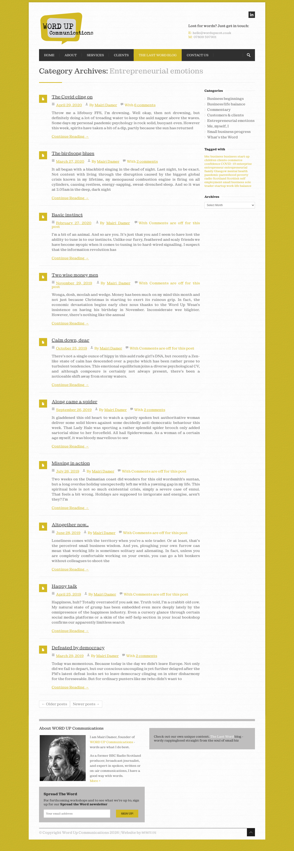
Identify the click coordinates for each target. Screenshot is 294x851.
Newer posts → (86, 704)
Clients (121, 55)
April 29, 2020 (69, 105)
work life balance (238, 186)
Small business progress (229, 132)
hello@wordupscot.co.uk (212, 33)
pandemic (211, 175)
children (210, 160)
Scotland (219, 178)
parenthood (227, 175)
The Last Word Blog (158, 55)
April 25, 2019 (68, 594)
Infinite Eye (149, 832)
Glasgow (220, 171)
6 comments (144, 105)
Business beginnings (225, 99)
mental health (237, 171)
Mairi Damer (106, 105)
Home (49, 55)
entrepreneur (214, 167)
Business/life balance (226, 104)
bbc (207, 156)
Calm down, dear (70, 340)
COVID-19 (228, 164)
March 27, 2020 (70, 161)
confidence (212, 164)
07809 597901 (205, 37)
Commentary (219, 110)
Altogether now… (70, 525)
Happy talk (64, 586)
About (71, 55)
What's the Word (222, 137)
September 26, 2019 (74, 409)
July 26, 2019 (67, 471)
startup (220, 186)
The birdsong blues (73, 153)
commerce (235, 160)
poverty (242, 175)
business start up (236, 156)
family (208, 171)
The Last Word (222, 736)
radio (208, 178)
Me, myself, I (218, 126)
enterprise (244, 164)
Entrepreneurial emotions (230, 121)
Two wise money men (75, 275)
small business (233, 182)
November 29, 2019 (74, 283)
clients (222, 160)
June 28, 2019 (68, 532)
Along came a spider (74, 402)
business (216, 156)
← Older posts (54, 704)
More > (95, 781)
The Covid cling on (72, 97)
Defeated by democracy (78, 648)
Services (95, 55)
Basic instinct (67, 215)
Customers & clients (225, 115)
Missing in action (71, 463)
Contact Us (197, 55)
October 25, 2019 (71, 348)
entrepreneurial (235, 167)
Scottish (233, 178)
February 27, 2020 (73, 223)
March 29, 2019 (70, 655)
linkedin (252, 14)
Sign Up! (127, 813)
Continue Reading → (70, 136)
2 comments (147, 161)
